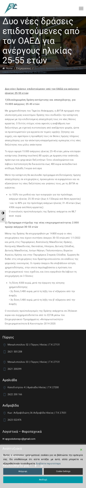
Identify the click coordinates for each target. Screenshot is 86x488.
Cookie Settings (63, 471)
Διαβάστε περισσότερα (48, 463)
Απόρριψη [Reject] (22, 471)
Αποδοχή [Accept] (43, 480)
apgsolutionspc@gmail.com (20, 438)
